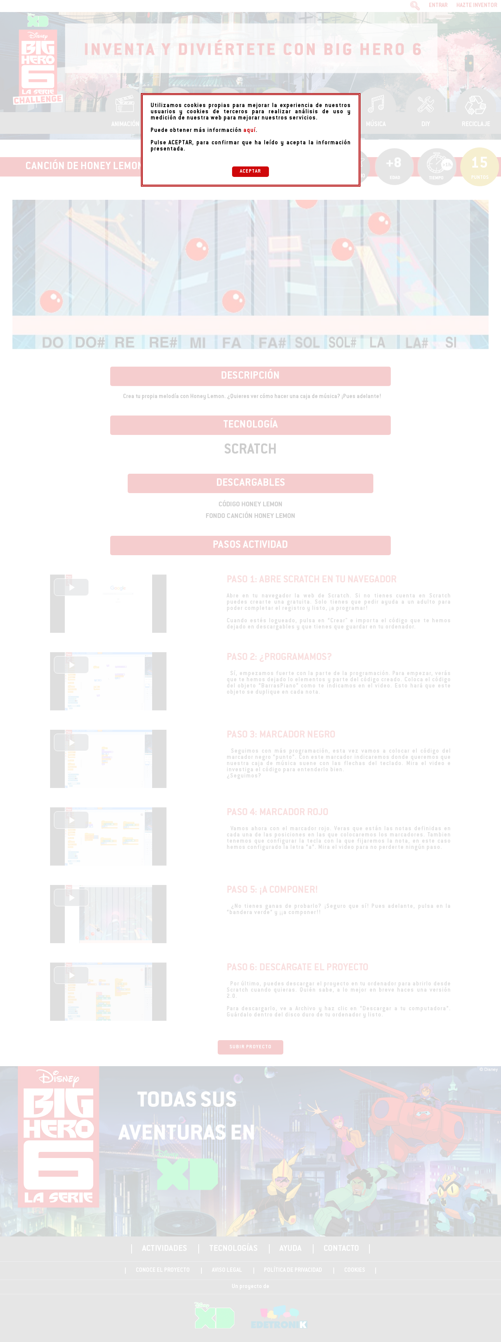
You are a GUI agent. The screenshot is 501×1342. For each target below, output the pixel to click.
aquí (249, 131)
